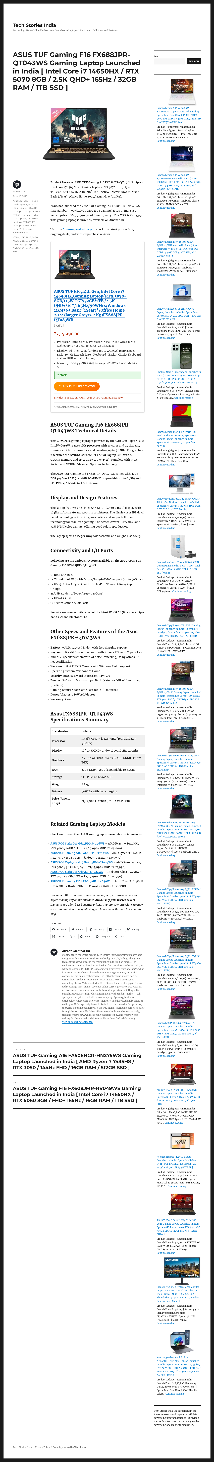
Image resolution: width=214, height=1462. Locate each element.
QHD (24, 247)
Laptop (23, 244)
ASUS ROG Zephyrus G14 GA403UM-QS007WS (81, 862)
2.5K (22, 237)
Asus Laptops (20, 201)
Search (157, 56)
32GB (28, 237)
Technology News (22, 232)
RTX (36, 247)
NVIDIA (17, 247)
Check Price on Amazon (78, 386)
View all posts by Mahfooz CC (77, 1022)
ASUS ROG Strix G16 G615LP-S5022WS (76, 872)
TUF (15, 251)
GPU (15, 244)
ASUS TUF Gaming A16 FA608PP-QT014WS (79, 853)
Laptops (27, 211)
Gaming (33, 240)
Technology (26, 229)
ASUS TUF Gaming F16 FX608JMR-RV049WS (80, 881)
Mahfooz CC (19, 191)
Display (24, 240)
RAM (30, 247)
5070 (35, 237)
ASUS (16, 240)
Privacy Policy (42, 1447)
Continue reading (166, 141)
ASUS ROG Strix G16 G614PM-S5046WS (77, 844)
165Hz (16, 237)
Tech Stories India (34, 25)
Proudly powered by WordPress (69, 1447)
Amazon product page (77, 229)
